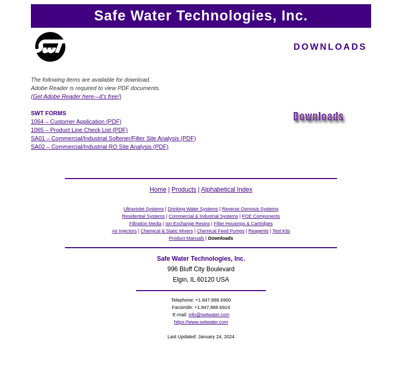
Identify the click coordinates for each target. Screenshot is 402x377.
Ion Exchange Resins (187, 223)
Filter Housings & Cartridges (243, 223)
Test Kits (281, 231)
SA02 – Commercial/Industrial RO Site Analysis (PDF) (100, 146)
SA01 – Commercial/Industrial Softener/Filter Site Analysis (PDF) (113, 138)
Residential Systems (143, 216)
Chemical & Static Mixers (167, 231)
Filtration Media (145, 223)
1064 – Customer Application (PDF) (76, 121)
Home (158, 189)
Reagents (258, 231)
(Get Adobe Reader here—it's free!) (76, 96)
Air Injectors (124, 231)
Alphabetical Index (226, 189)
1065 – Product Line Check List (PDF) (79, 130)
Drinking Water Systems (193, 209)
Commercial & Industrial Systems (203, 216)
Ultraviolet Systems (144, 209)
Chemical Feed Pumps (220, 231)
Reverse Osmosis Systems (250, 209)
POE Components (261, 216)
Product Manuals (187, 238)
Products (184, 189)
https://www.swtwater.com (201, 322)
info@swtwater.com (208, 314)
